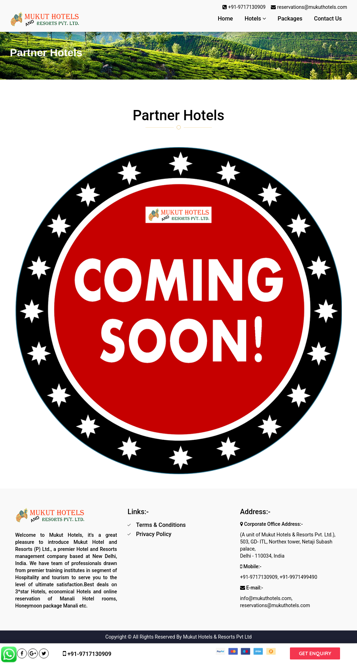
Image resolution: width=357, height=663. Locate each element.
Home (225, 18)
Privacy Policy (153, 534)
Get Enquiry (315, 653)
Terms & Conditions (161, 525)
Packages (290, 18)
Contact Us (328, 18)
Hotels (255, 18)
